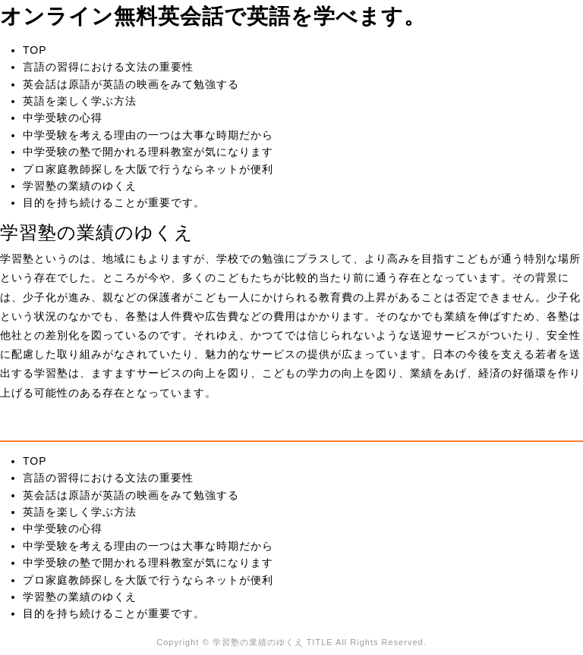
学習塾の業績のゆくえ (80, 186)
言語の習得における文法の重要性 (108, 67)
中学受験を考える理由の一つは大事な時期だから (148, 135)
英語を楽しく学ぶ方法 (80, 101)
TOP (35, 50)
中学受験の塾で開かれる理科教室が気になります (148, 152)
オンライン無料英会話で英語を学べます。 (213, 16)
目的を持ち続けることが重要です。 (114, 202)
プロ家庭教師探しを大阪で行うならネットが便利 (148, 169)
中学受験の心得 (62, 117)
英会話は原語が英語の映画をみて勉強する (131, 84)
